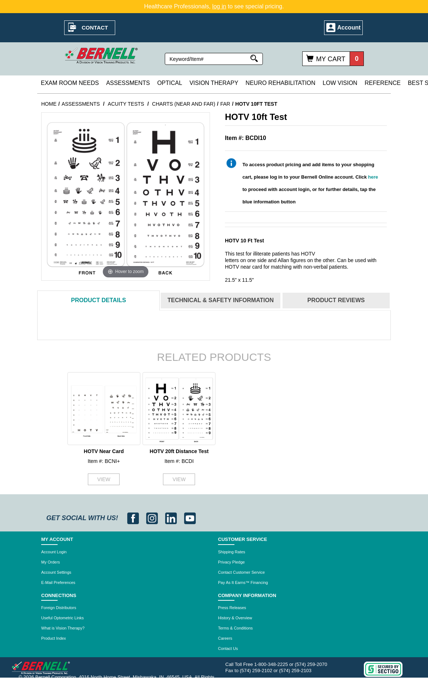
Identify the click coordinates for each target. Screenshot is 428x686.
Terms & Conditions (235, 628)
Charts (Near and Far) (183, 104)
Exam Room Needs (70, 83)
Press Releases (232, 607)
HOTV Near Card (104, 451)
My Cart (330, 59)
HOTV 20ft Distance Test (179, 451)
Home (49, 104)
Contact (95, 27)
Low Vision (340, 83)
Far (225, 104)
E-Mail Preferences (58, 582)
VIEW (103, 479)
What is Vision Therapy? (63, 628)
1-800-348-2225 (271, 664)
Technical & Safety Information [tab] (220, 300)
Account (349, 27)
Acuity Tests (126, 104)
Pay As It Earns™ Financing (243, 582)
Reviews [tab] (336, 300)
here (373, 177)
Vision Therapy (214, 83)
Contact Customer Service (241, 572)
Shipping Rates (231, 552)
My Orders (50, 562)
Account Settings (56, 572)
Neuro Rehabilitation (280, 83)
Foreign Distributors (58, 607)
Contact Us (228, 648)
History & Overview (235, 618)
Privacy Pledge (231, 562)
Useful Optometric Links (62, 618)
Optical (169, 83)
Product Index (53, 638)
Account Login (54, 552)
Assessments (128, 83)
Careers (225, 638)
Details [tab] (98, 300)
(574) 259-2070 (311, 664)
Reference (383, 83)
